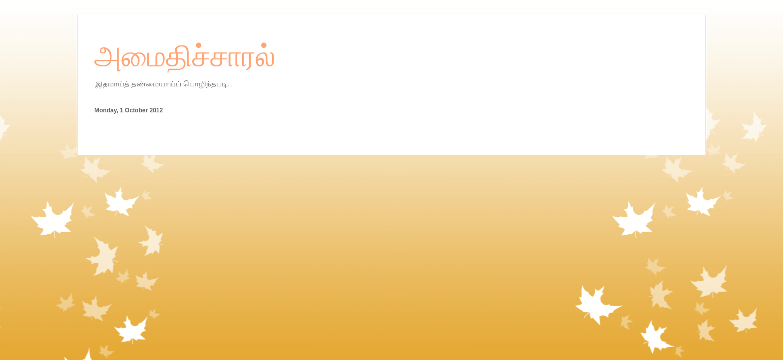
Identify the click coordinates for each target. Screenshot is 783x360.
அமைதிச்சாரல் (185, 56)
